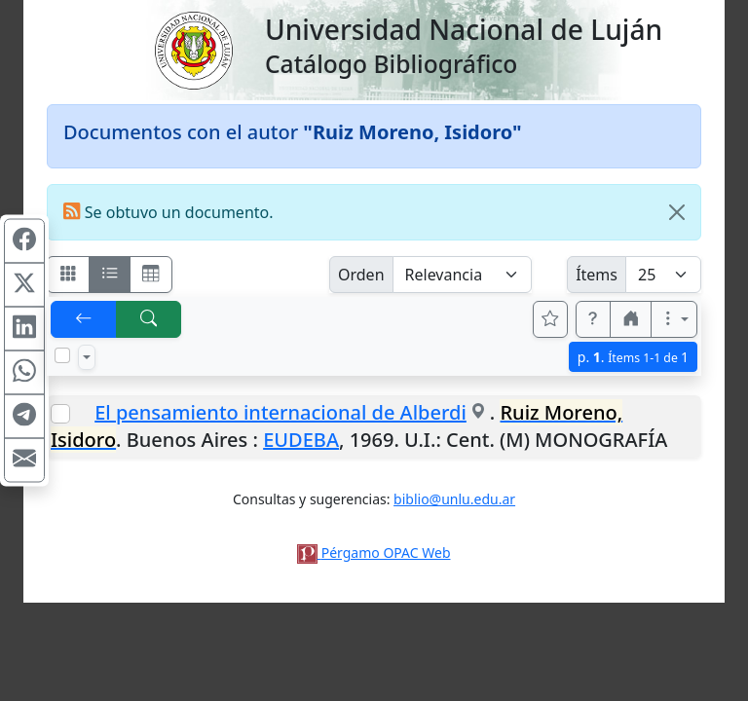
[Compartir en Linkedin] (24, 329)
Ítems (596, 274)
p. (633, 357)
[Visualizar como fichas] (68, 274)
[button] (593, 319)
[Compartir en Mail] (24, 460)
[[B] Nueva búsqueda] (149, 319)
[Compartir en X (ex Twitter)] (24, 285)
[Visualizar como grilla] (151, 274)
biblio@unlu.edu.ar (454, 499)
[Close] (677, 212)
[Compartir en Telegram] (24, 416)
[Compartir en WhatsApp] (24, 372)
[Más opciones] (674, 319)
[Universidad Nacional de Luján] (192, 48)
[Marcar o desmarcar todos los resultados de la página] (62, 355)
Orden (361, 274)
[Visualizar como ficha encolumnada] (110, 274)
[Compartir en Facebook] (24, 241)
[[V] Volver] (84, 319)
